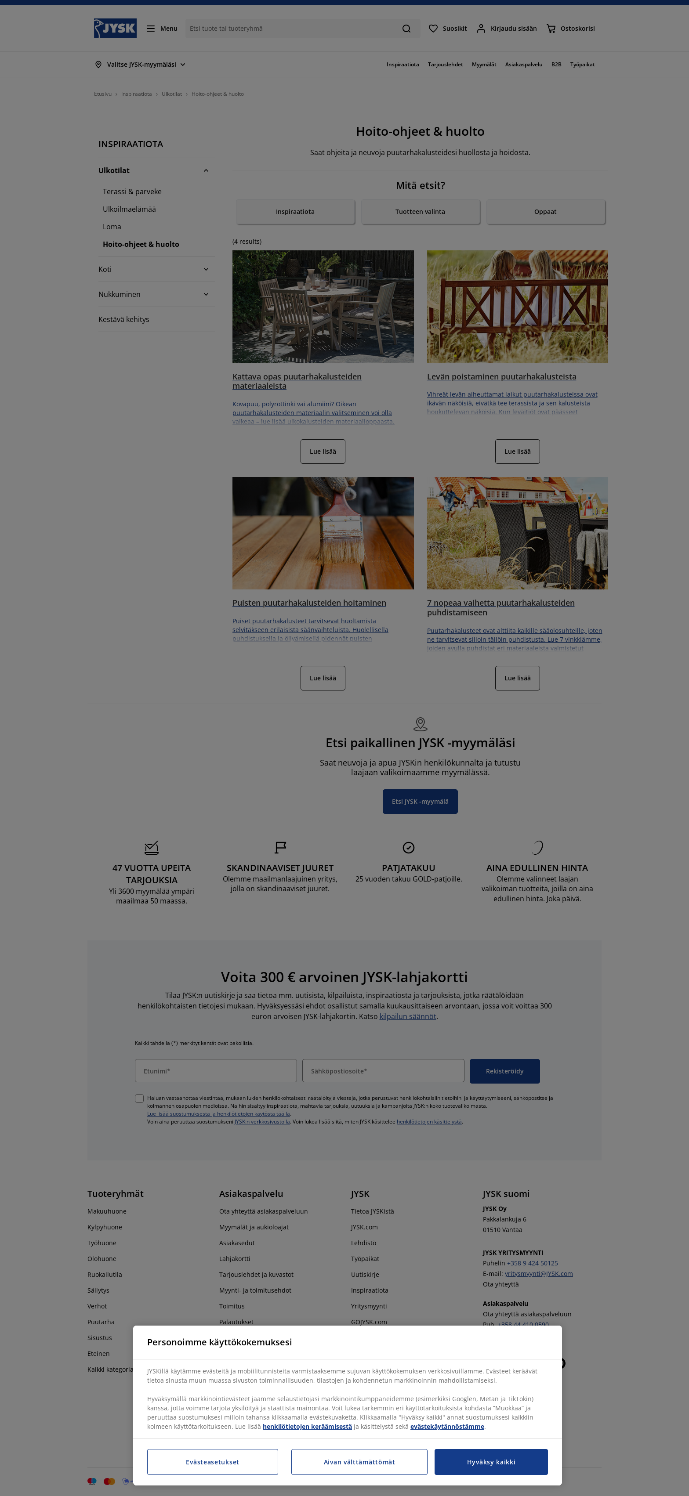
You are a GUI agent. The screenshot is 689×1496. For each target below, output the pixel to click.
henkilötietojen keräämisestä (307, 1426)
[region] (347, 1405)
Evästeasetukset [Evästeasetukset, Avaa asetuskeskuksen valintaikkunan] (212, 1462)
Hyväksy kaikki (491, 1462)
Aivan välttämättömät (359, 1462)
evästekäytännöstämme (447, 1426)
